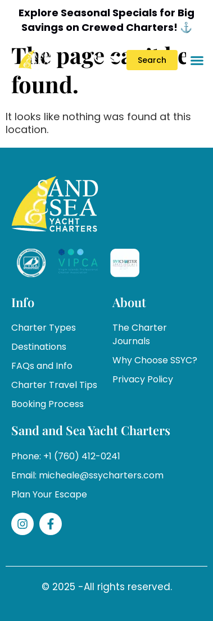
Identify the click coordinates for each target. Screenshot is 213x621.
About (129, 302)
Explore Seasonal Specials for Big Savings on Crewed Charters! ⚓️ (106, 20)
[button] (196, 60)
